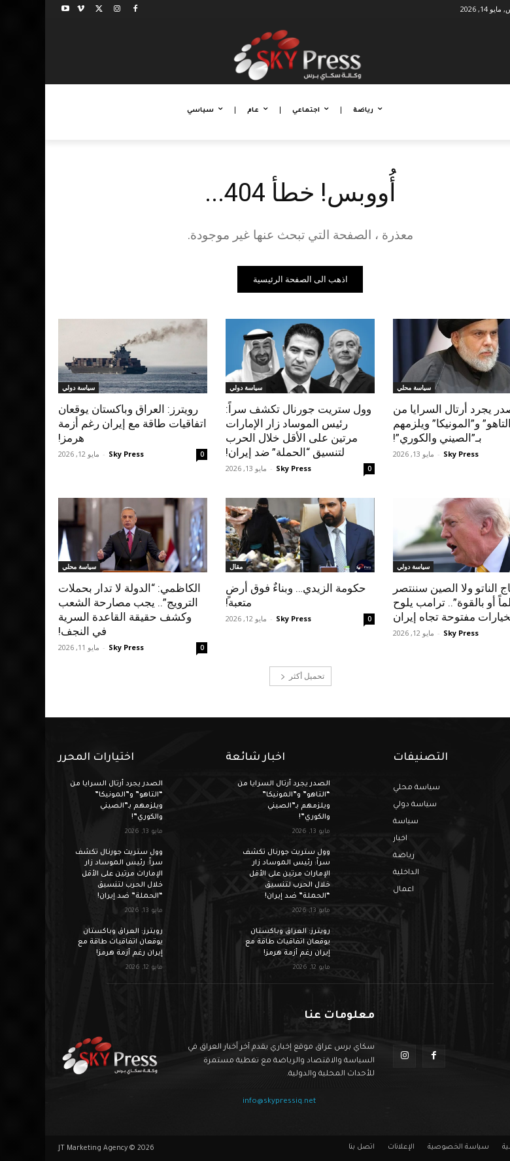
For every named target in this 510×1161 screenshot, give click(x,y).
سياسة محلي (369, 387)
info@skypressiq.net (234, 1102)
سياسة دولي (200, 387)
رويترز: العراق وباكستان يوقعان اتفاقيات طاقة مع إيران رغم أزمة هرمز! (87, 423)
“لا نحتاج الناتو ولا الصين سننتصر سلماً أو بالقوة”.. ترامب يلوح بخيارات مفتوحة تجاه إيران (420, 602)
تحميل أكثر (257, 676)
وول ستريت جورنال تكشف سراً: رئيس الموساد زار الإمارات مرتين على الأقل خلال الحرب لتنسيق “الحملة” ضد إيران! (253, 430)
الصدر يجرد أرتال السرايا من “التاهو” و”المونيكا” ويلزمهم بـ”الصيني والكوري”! (412, 423)
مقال (190, 566)
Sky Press (416, 454)
